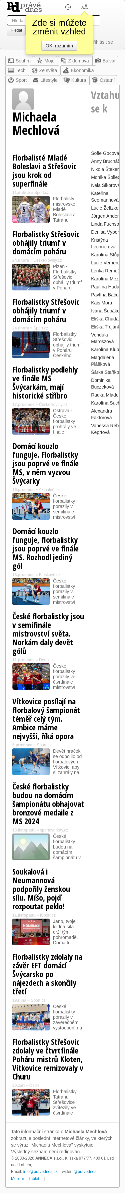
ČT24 (34, 1085)
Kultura (74, 80)
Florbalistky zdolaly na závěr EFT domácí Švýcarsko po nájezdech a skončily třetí (47, 974)
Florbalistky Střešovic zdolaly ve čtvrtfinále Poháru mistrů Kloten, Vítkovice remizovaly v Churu (47, 1059)
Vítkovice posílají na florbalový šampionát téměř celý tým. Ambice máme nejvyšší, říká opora (46, 718)
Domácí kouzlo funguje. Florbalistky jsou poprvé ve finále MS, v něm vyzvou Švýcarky (45, 463)
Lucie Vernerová (108, 262)
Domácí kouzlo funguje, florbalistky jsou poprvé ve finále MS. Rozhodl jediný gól (45, 548)
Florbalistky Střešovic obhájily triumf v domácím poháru (45, 242)
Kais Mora (101, 302)
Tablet (34, 1178)
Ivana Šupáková (107, 310)
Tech (17, 70)
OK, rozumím (59, 45)
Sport (17, 80)
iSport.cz (48, 915)
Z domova (74, 60)
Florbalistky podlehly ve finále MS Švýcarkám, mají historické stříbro (45, 382)
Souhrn (19, 60)
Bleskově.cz (49, 574)
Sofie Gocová (105, 153)
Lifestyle (44, 80)
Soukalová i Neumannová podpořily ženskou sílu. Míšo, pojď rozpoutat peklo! (41, 889)
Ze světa (44, 70)
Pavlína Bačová (107, 294)
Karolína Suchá (107, 403)
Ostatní (103, 80)
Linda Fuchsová (107, 224)
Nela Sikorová (105, 185)
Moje (45, 60)
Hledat (16, 30)
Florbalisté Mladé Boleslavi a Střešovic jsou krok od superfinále (44, 170)
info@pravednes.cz (40, 1171)
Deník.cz (47, 660)
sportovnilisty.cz (54, 830)
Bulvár (105, 60)
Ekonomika (78, 70)
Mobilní (17, 1178)
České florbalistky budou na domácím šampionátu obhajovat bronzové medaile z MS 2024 (48, 803)
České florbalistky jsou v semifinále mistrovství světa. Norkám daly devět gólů (48, 633)
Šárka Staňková (107, 372)
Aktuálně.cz (49, 489)
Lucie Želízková (107, 208)
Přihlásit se (101, 42)
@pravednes (85, 1171)
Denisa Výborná (107, 232)
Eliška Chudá (105, 318)
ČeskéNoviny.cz (47, 260)
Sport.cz (41, 192)
